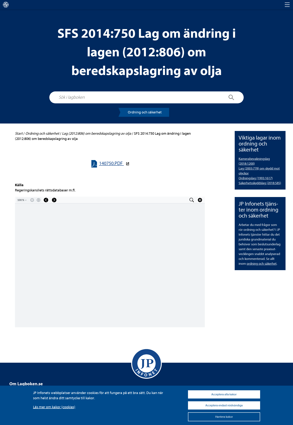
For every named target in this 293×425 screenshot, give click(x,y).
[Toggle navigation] (287, 4)
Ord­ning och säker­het (145, 112)
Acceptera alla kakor (224, 394)
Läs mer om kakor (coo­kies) (54, 407)
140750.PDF (111, 163)
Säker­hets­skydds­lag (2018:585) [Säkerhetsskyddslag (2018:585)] (260, 183)
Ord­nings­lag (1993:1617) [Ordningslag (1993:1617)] (256, 178)
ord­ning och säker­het (262, 264)
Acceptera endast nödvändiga (224, 405)
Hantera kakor (224, 416)
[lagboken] (6, 4)
